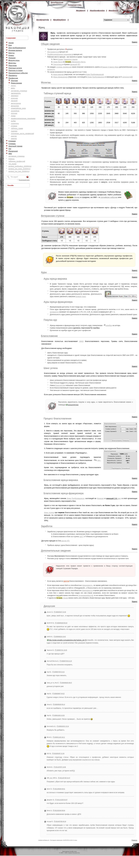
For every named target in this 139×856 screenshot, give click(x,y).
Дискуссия (49, 606)
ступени (14, 126)
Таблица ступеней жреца (57, 93)
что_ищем (12, 164)
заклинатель (16, 93)
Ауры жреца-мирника (55, 278)
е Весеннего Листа (75, 62)
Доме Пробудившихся (94, 74)
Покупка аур (50, 320)
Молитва (46, 82)
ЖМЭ (81, 341)
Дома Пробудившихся (75, 498)
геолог (13, 86)
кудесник (14, 98)
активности (54, 312)
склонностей (127, 77)
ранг (119, 498)
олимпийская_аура (18, 108)
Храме (60, 59)
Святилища (57, 64)
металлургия (16, 103)
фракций (73, 64)
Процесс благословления (57, 418)
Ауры (44, 272)
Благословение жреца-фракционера (64, 493)
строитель (15, 123)
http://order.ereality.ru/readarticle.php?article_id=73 (68, 640)
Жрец (41, 27)
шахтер (14, 136)
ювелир (14, 139)
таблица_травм (17, 128)
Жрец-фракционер (60, 77)
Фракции (100, 498)
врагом (66, 581)
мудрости (51, 69)
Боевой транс (80, 296)
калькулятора (73, 405)
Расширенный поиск (24, 180)
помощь (11, 159)
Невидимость (87, 585)
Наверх (134, 840)
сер (98, 460)
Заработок (46, 526)
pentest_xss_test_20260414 (18, 171)
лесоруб (14, 101)
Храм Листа (57, 62)
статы (135, 67)
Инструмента (52, 52)
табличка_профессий (16, 161)
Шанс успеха (51, 368)
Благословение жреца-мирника (61, 480)
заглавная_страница (19, 91)
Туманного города (70, 59)
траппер (14, 131)
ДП (79, 64)
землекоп (14, 96)
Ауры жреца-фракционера (58, 302)
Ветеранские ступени (52, 216)
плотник (14, 113)
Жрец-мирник (58, 74)
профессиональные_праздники (23, 118)
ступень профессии (64, 67)
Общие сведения (50, 44)
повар (13, 116)
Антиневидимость (85, 595)
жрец (13, 88)
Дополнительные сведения (56, 550)
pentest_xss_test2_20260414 (19, 169)
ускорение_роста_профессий (22, 134)
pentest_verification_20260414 (19, 166)
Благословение (49, 336)
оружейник (15, 111)
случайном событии (108, 197)
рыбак (13, 121)
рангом (64, 541)
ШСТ (81, 537)
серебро (109, 325)
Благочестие (60, 385)
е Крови (73, 197)
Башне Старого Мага (110, 67)
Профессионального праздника (59, 54)
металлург (15, 106)
